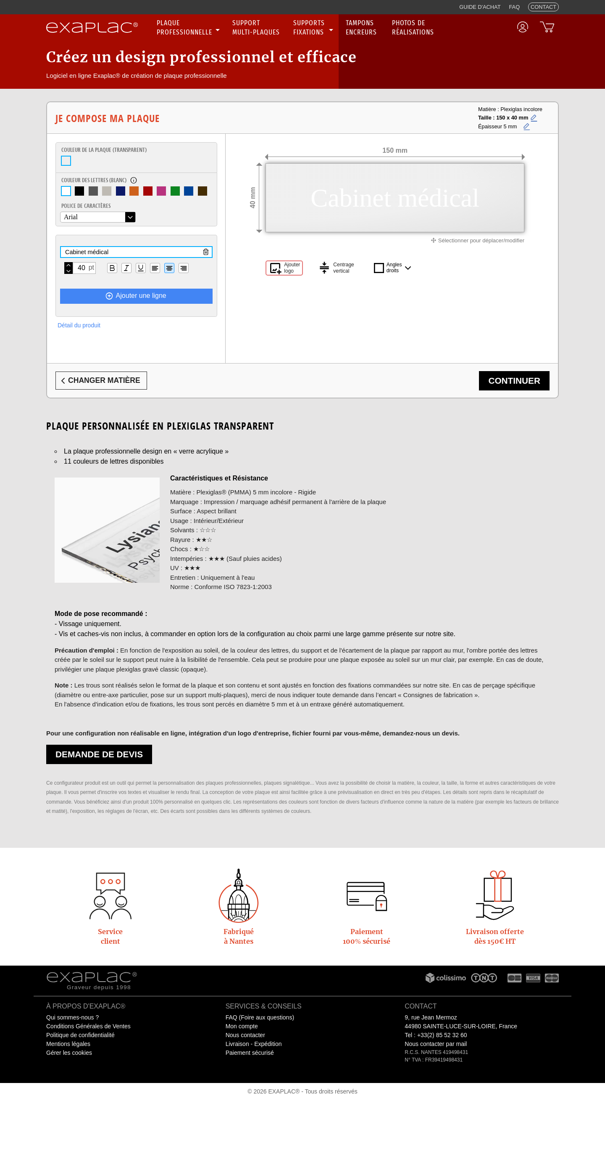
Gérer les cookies (69, 1052)
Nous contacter (245, 1035)
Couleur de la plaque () (104, 150)
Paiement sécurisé (250, 1052)
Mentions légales (68, 1044)
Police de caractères (85, 206)
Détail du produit (79, 325)
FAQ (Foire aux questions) (260, 1017)
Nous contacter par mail (436, 1044)
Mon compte (242, 1026)
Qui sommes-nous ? (72, 1017)
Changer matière (99, 381)
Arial (71, 216)
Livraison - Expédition (254, 1044)
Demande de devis (99, 754)
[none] (189, 27)
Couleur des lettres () (93, 180)
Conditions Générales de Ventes (88, 1026)
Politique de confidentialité (80, 1035)
